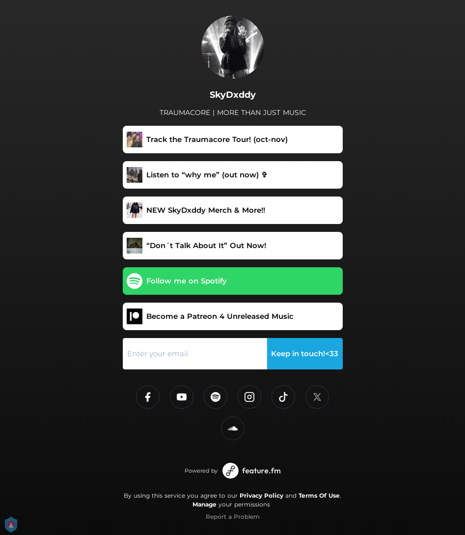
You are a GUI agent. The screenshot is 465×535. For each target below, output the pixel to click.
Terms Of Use (319, 495)
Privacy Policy (261, 495)
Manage (204, 504)
